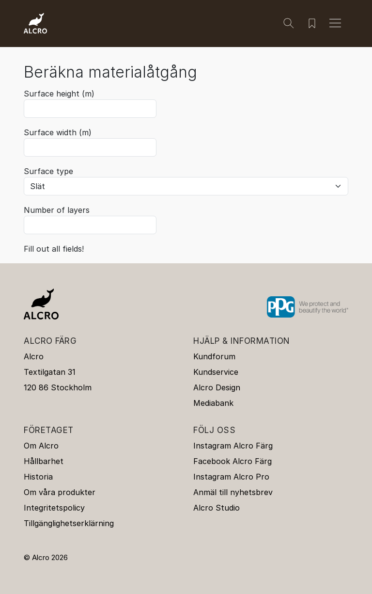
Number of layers (57, 210)
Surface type (48, 171)
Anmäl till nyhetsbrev (233, 492)
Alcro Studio (216, 508)
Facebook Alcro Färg (232, 461)
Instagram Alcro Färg (233, 445)
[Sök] (288, 23)
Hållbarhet (43, 461)
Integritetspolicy (54, 508)
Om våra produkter (59, 492)
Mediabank (213, 403)
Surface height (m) (59, 93)
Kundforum (214, 356)
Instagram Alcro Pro (231, 477)
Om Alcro (41, 445)
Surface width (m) (58, 132)
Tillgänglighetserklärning (69, 523)
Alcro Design (216, 387)
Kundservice (215, 372)
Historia (38, 477)
